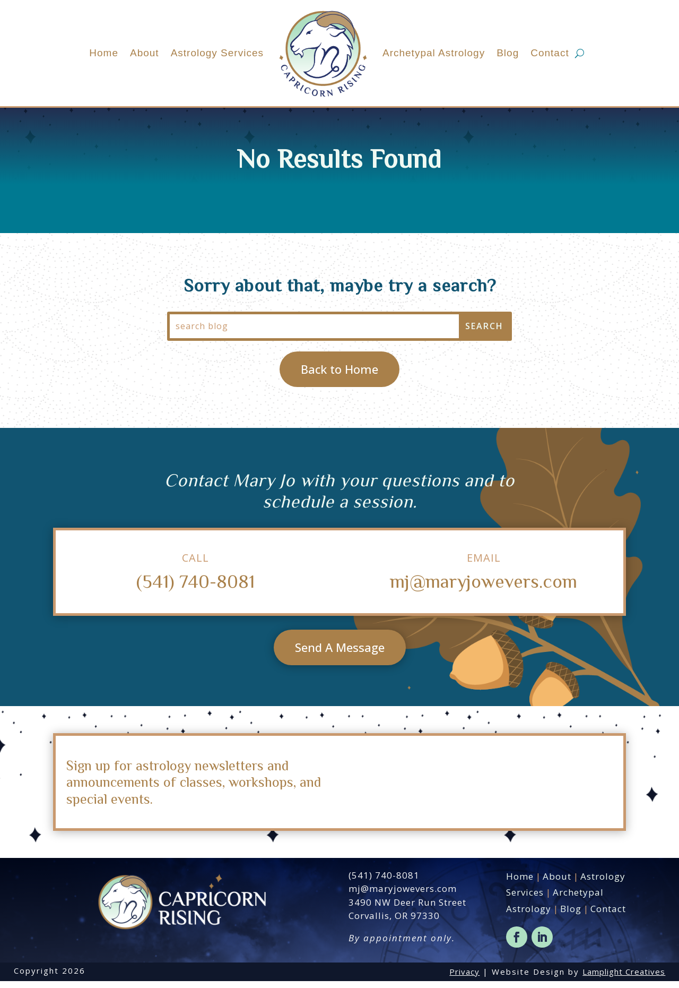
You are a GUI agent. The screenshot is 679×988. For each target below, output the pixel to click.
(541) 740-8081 (195, 587)
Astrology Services (217, 52)
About (144, 52)
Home (103, 52)
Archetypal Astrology (433, 52)
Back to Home (339, 376)
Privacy (464, 978)
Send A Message (340, 654)
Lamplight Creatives (623, 978)
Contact (549, 52)
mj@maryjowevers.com (483, 587)
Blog (508, 52)
